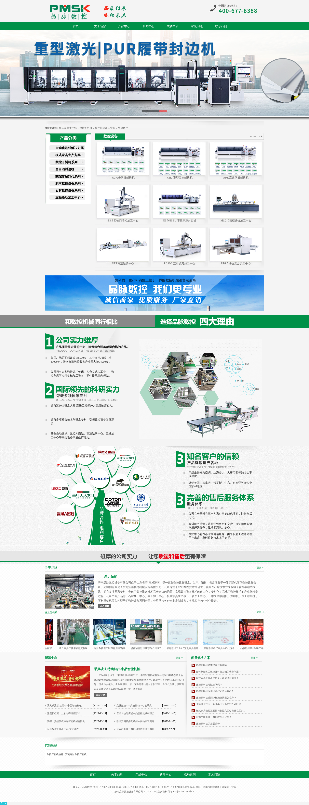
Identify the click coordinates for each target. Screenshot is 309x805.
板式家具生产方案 (68, 155)
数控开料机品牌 (55, 754)
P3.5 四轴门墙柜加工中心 (123, 220)
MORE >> (255, 136)
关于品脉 (100, 26)
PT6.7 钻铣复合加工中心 (235, 263)
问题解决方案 (200, 658)
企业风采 (51, 612)
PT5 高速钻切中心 (123, 263)
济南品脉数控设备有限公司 (128, 791)
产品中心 (124, 26)
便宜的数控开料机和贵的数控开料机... (136, 729)
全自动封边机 (64, 169)
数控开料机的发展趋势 (208, 723)
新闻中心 (148, 26)
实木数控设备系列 (68, 183)
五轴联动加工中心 (68, 197)
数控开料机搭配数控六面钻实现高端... (136, 721)
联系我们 (221, 26)
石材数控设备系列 (68, 190)
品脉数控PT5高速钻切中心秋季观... (135, 705)
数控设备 (110, 136)
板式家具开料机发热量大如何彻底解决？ (217, 678)
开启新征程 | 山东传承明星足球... (64, 713)
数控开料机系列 (66, 162)
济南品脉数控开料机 (76, 754)
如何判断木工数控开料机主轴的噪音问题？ (218, 671)
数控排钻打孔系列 (68, 176)
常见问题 (197, 26)
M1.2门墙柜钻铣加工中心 (236, 220)
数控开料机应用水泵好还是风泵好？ (215, 691)
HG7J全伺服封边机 (123, 177)
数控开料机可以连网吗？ (209, 684)
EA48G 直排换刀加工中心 (179, 263)
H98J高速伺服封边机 (236, 177)
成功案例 (173, 26)
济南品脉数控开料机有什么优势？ (214, 717)
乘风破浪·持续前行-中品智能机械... (65, 705)
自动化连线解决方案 (69, 148)
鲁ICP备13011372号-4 (182, 791)
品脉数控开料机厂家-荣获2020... (64, 729)
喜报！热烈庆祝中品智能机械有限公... (136, 713)
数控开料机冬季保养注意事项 (211, 665)
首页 (76, 26)
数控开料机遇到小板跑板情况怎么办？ (216, 697)
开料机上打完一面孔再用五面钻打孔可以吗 (218, 704)
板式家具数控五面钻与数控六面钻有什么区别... (220, 710)
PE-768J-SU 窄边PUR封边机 (179, 220)
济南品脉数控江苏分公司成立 (147, 648)
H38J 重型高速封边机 (179, 177)
